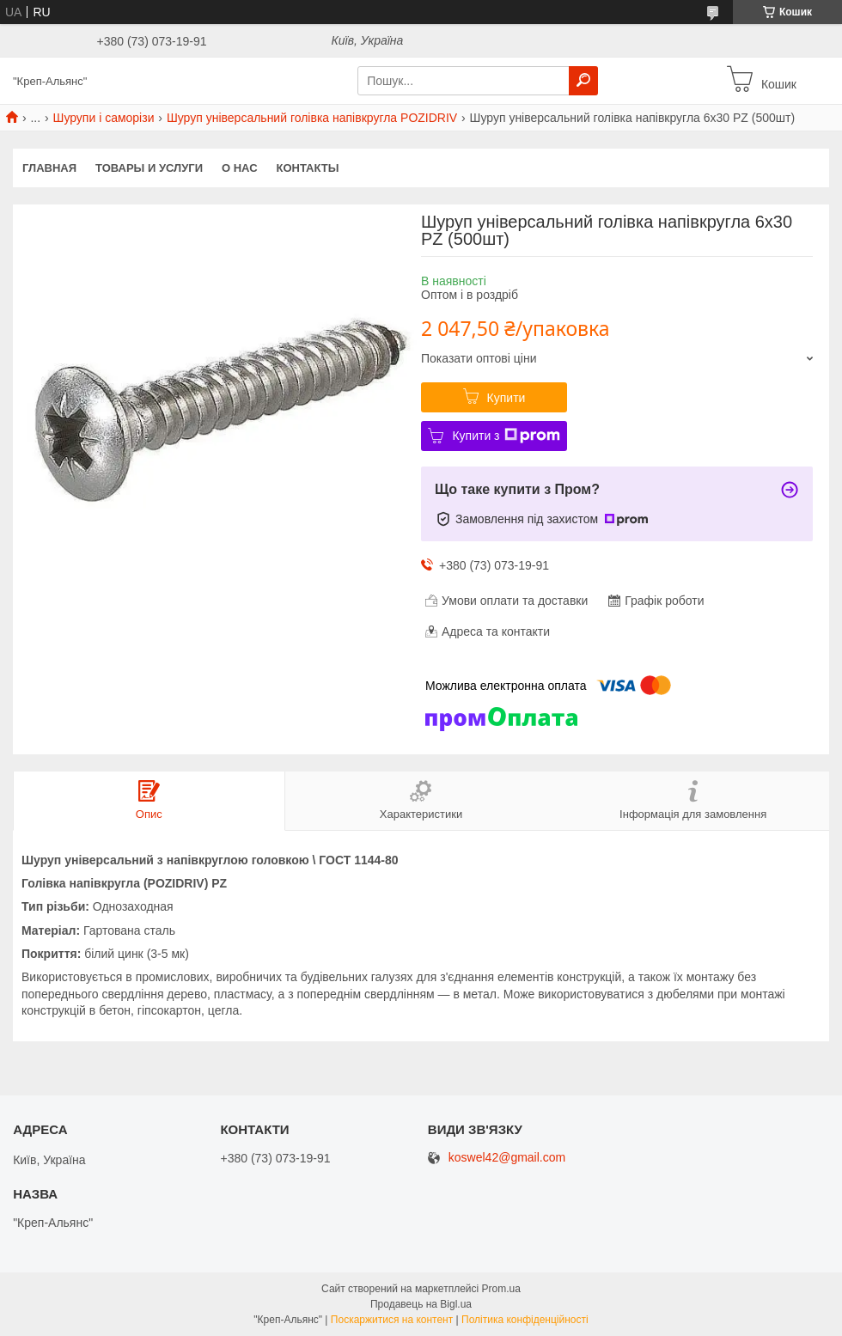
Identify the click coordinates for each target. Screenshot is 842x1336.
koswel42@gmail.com (506, 1157)
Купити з (505, 435)
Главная (49, 168)
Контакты (308, 168)
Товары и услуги (149, 168)
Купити (506, 398)
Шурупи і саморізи (104, 118)
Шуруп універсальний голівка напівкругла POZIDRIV (312, 118)
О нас (240, 168)
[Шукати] (583, 80)
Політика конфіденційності (525, 1320)
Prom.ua (501, 1289)
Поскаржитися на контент (392, 1320)
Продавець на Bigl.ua (421, 1304)
